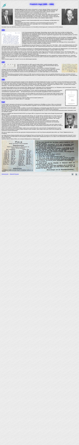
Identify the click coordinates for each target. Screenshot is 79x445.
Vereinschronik (5, 174)
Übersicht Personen (14, 174)
